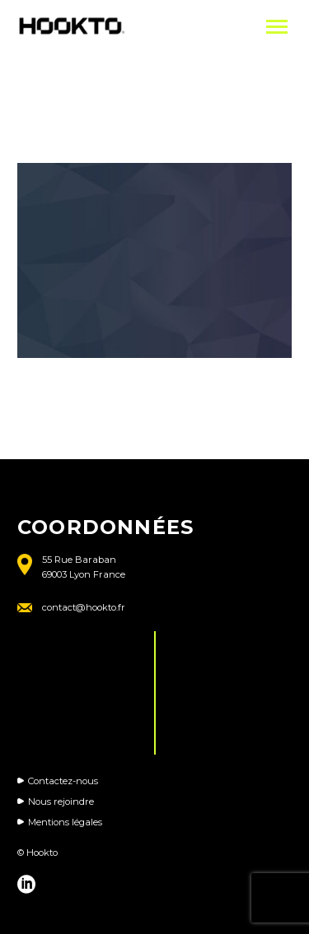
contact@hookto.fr (83, 607)
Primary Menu (277, 27)
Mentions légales (65, 822)
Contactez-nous (63, 781)
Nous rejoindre (61, 801)
